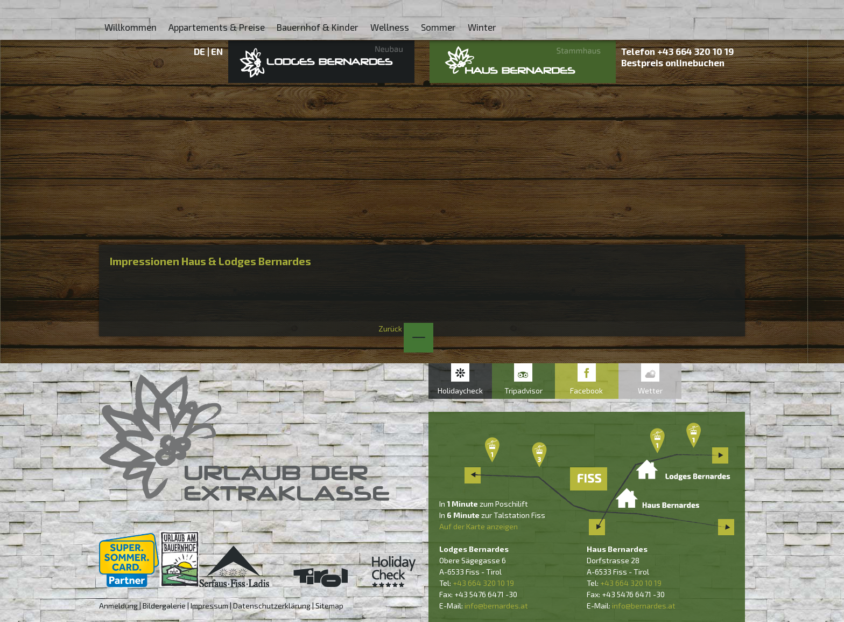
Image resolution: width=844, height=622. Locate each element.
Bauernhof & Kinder (317, 27)
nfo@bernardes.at (497, 605)
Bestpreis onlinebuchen (673, 62)
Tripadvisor (523, 390)
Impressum (209, 605)
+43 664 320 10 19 (695, 51)
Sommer (438, 27)
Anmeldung (118, 605)
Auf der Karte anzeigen (478, 526)
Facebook (586, 390)
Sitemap (329, 605)
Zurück (405, 328)
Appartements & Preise (216, 27)
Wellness (389, 27)
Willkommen (130, 27)
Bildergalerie (164, 605)
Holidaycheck (460, 390)
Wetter (650, 390)
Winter (482, 27)
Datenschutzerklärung (272, 605)
